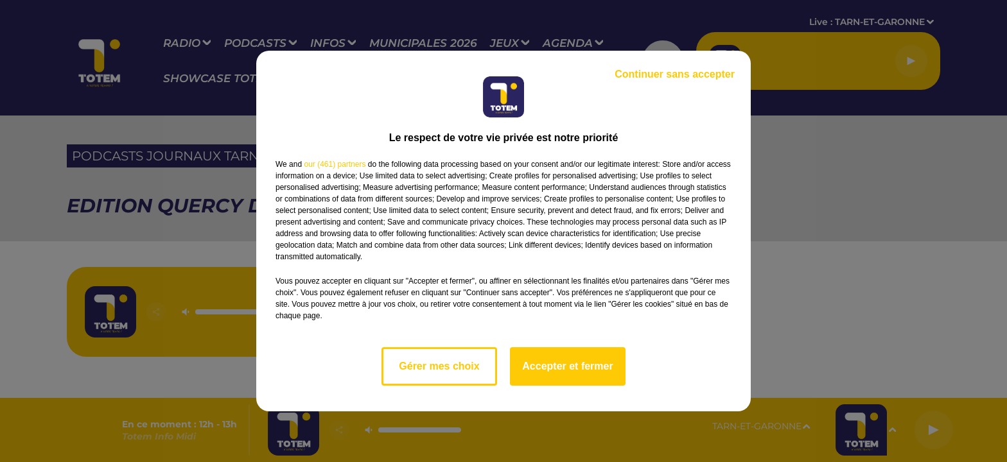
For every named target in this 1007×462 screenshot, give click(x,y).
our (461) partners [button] (334, 164)
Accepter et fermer (567, 366)
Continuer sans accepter (675, 74)
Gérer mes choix (439, 366)
